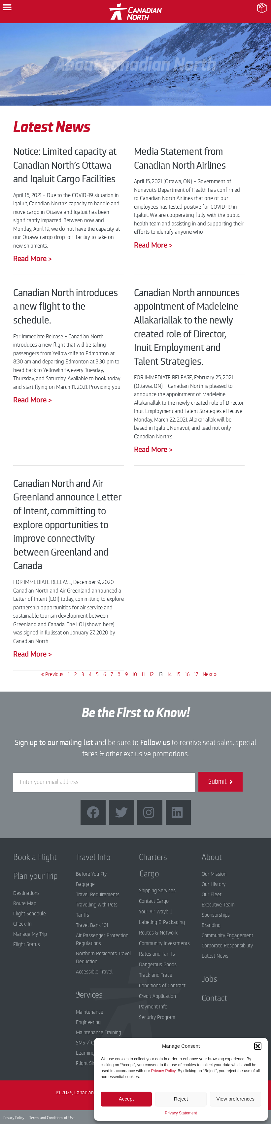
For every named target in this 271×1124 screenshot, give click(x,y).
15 (178, 674)
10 (134, 674)
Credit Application (157, 996)
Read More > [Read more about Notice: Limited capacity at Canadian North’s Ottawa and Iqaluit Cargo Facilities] (32, 258)
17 (196, 674)
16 (187, 674)
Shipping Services (157, 890)
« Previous (52, 674)
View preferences (236, 1099)
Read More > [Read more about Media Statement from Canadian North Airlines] (153, 245)
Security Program (157, 1017)
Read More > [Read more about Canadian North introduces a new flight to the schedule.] (32, 400)
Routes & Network (158, 933)
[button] (257, 1046)
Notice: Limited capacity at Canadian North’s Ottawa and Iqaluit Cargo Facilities (65, 165)
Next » (210, 674)
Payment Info (153, 1007)
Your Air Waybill (155, 911)
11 (143, 674)
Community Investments (164, 943)
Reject (181, 1099)
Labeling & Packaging (162, 922)
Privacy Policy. (164, 1071)
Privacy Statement (181, 1113)
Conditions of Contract (162, 985)
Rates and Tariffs (157, 954)
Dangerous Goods (158, 964)
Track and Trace (155, 975)
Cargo (144, 874)
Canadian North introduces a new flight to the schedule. (65, 306)
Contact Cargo (154, 901)
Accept (126, 1099)
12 (152, 674)
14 (169, 674)
